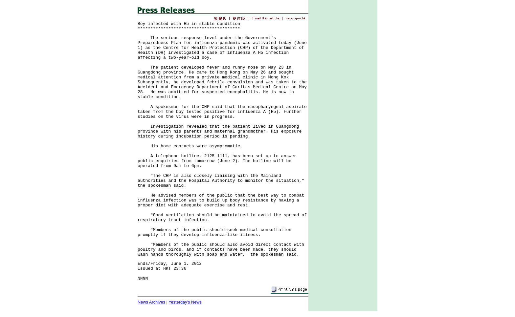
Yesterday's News (185, 302)
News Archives (151, 302)
